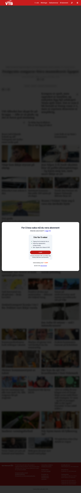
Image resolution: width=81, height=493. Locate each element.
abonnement (43, 265)
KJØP (40, 252)
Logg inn (40, 231)
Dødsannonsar (53, 3)
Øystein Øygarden (46, 466)
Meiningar (44, 3)
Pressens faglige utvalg (21, 473)
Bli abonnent (64, 3)
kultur (33, 86)
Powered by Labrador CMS (40, 489)
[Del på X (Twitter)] (40, 79)
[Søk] (72, 3)
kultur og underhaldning (47, 86)
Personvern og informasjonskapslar (25, 476)
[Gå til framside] (9, 3)
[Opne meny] (77, 3)
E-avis (37, 3)
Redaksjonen (45, 476)
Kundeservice (45, 477)
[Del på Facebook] (38, 79)
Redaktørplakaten (20, 474)
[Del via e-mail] (43, 79)
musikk (27, 86)
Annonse (43, 479)
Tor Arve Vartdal (45, 471)
